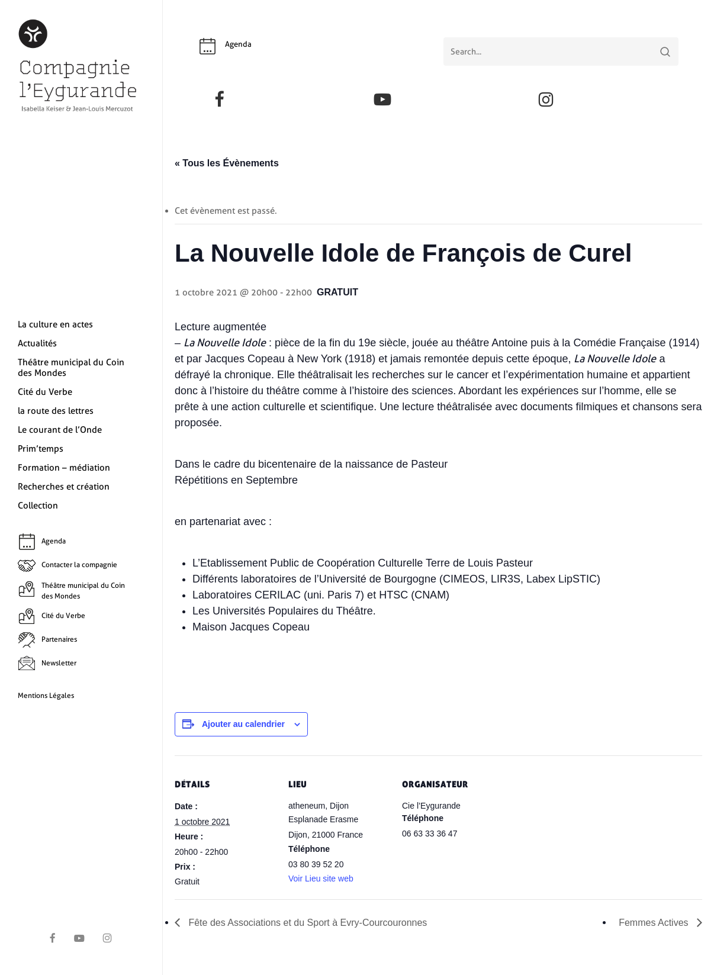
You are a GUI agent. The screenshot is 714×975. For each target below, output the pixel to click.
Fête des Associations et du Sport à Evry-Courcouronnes (306, 923)
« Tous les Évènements (227, 163)
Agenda (238, 44)
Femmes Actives (655, 923)
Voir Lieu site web (320, 878)
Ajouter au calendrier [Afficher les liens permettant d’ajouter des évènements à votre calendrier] (243, 724)
